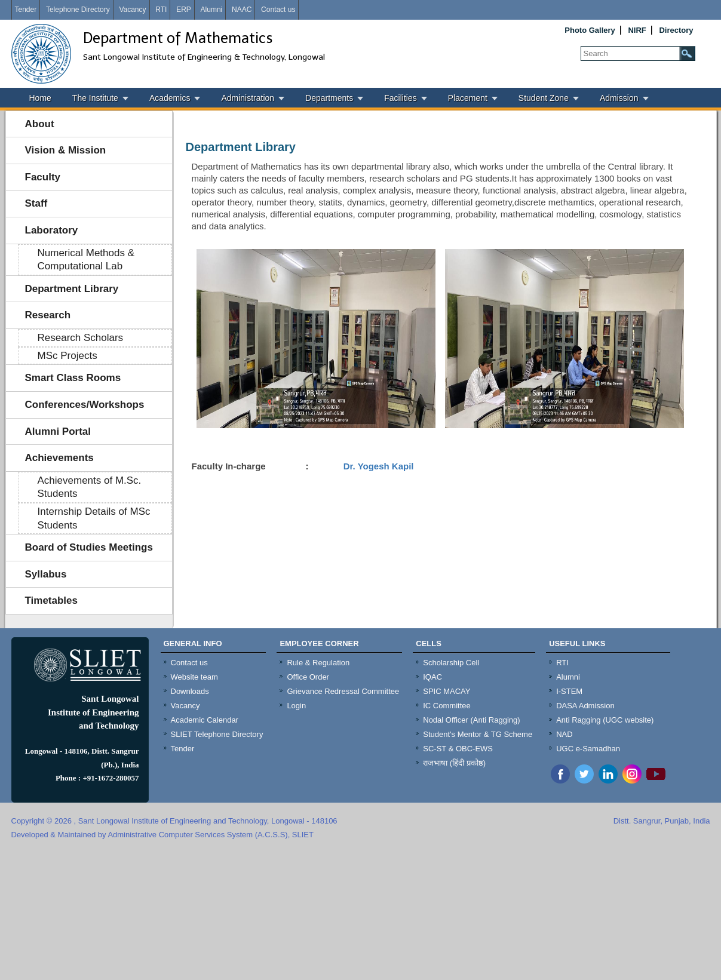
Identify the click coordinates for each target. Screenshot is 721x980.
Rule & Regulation (318, 662)
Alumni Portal (58, 431)
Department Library (72, 288)
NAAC (241, 9)
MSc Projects (67, 355)
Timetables (51, 600)
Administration (247, 98)
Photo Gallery (589, 30)
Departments (329, 98)
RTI (161, 9)
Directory (676, 30)
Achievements (59, 457)
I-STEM (569, 691)
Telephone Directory (78, 9)
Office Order (308, 676)
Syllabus (46, 574)
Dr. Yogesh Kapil (377, 466)
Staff (36, 203)
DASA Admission (585, 705)
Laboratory (51, 230)
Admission (619, 98)
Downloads (190, 691)
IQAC (432, 676)
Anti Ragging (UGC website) (604, 719)
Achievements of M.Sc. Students (90, 487)
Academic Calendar (204, 719)
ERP (183, 9)
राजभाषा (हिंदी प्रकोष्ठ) (454, 762)
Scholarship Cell (451, 662)
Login (296, 705)
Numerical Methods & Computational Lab (86, 259)
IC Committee (446, 705)
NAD (564, 734)
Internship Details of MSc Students (94, 518)
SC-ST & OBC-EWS (458, 748)
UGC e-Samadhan (588, 748)
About (39, 124)
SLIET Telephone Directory (217, 734)
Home (40, 98)
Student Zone (543, 98)
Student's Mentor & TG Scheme (477, 734)
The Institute (95, 98)
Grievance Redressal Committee (343, 691)
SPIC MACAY (446, 691)
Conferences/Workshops (85, 404)
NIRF (637, 30)
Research (48, 315)
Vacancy (132, 9)
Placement (467, 98)
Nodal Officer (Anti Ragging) (471, 719)
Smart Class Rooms (73, 377)
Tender (26, 9)
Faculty (43, 177)
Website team (194, 676)
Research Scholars (81, 337)
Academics (169, 98)
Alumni (212, 9)
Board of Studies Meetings (89, 547)
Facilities (400, 98)
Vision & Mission (65, 150)
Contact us (278, 9)
